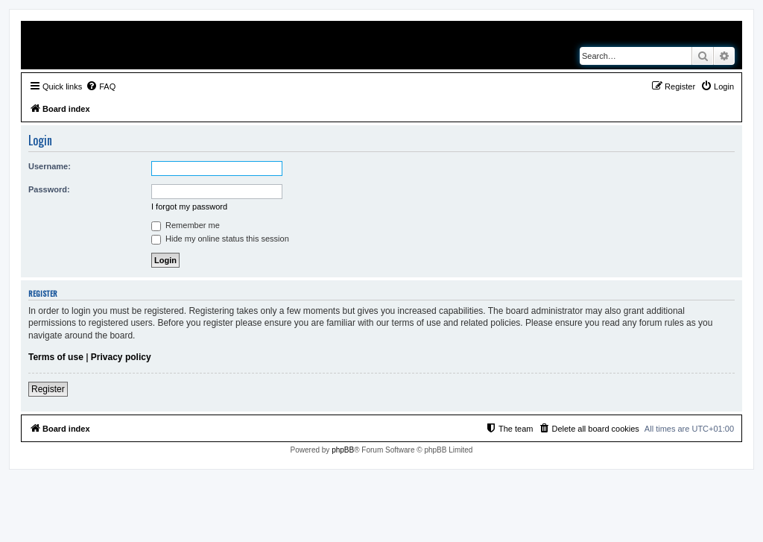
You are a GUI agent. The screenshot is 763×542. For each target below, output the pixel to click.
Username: (49, 166)
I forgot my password (189, 206)
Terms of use (55, 357)
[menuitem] (100, 86)
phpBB (343, 450)
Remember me (185, 225)
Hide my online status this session (220, 238)
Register (48, 389)
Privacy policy (121, 357)
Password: (49, 189)
